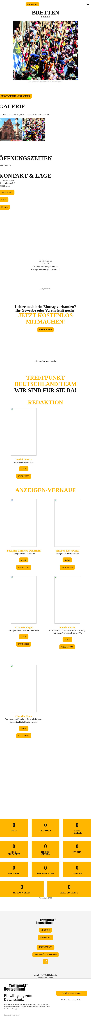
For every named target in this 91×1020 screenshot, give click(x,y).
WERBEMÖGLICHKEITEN (45, 954)
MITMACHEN (32, 4)
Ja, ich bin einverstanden (71, 993)
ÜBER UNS (45, 930)
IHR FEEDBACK (45, 947)
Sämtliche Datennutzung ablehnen (71, 1000)
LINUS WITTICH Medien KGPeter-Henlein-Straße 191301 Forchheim (45, 978)
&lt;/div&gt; (45, 581)
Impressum (16, 1015)
